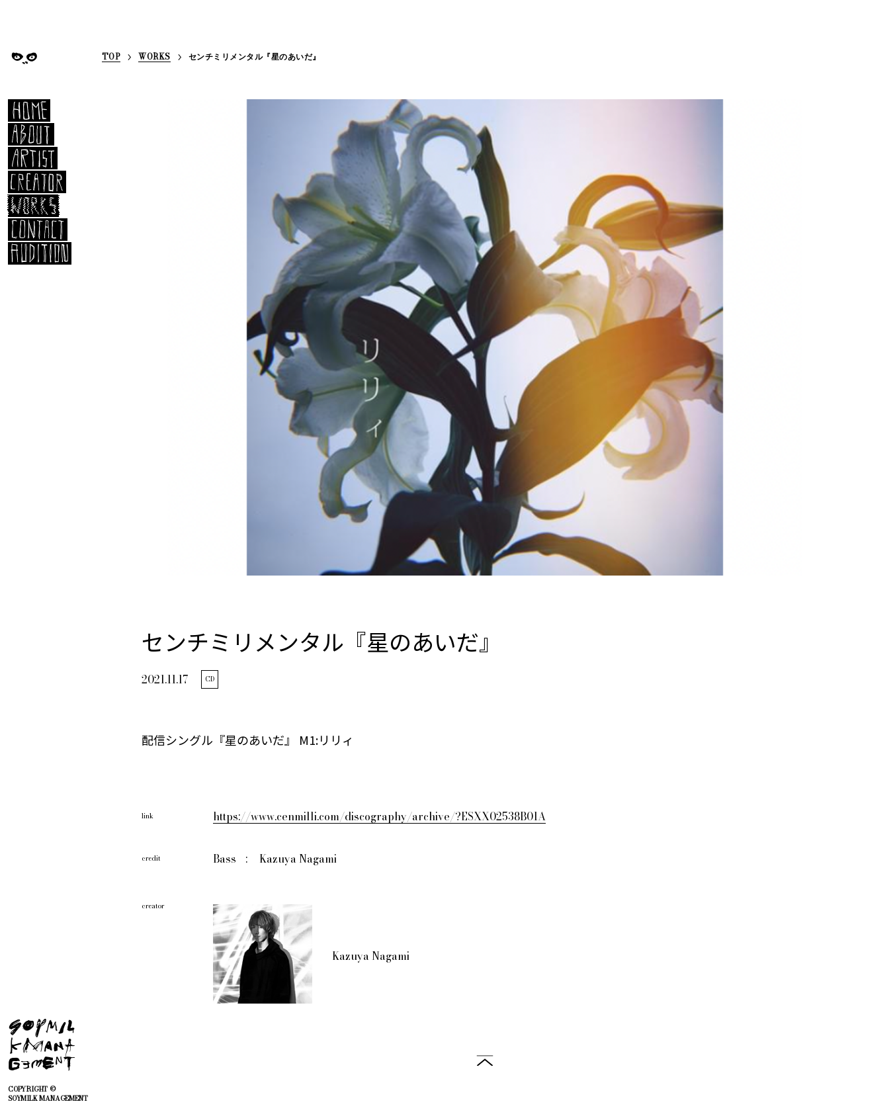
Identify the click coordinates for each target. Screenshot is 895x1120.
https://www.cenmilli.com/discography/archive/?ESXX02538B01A (379, 816)
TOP (111, 58)
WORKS (154, 58)
